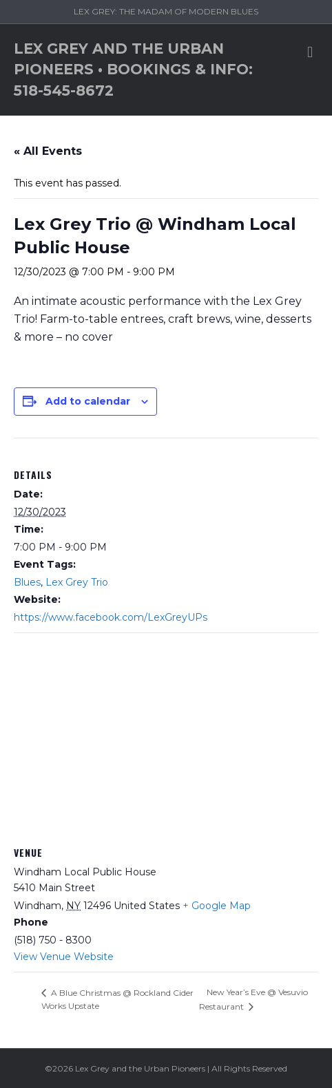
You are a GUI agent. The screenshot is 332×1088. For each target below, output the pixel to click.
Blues (27, 582)
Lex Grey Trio (76, 582)
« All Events (48, 151)
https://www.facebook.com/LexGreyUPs (110, 617)
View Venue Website (64, 956)
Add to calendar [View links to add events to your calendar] (87, 401)
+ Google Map (217, 905)
